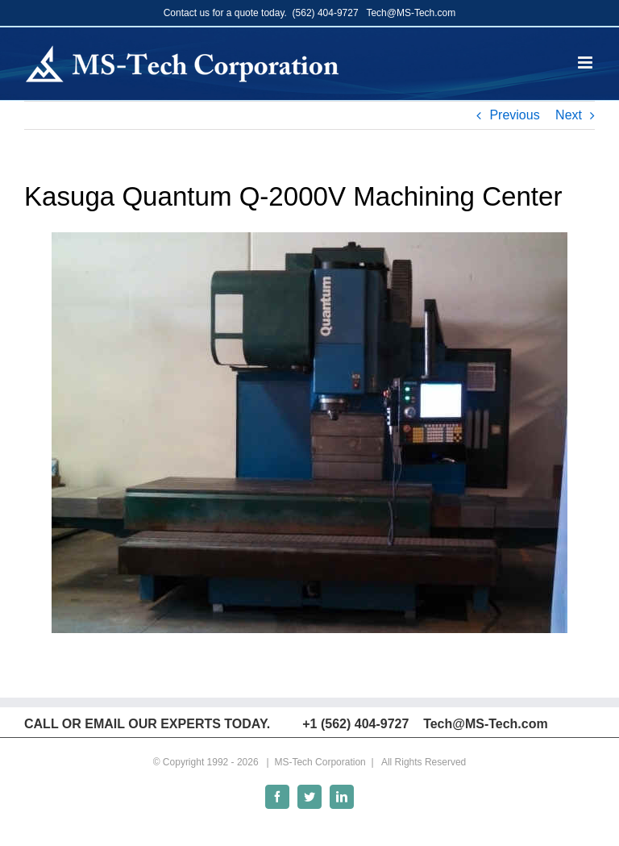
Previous (514, 115)
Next (568, 115)
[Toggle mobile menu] (586, 62)
